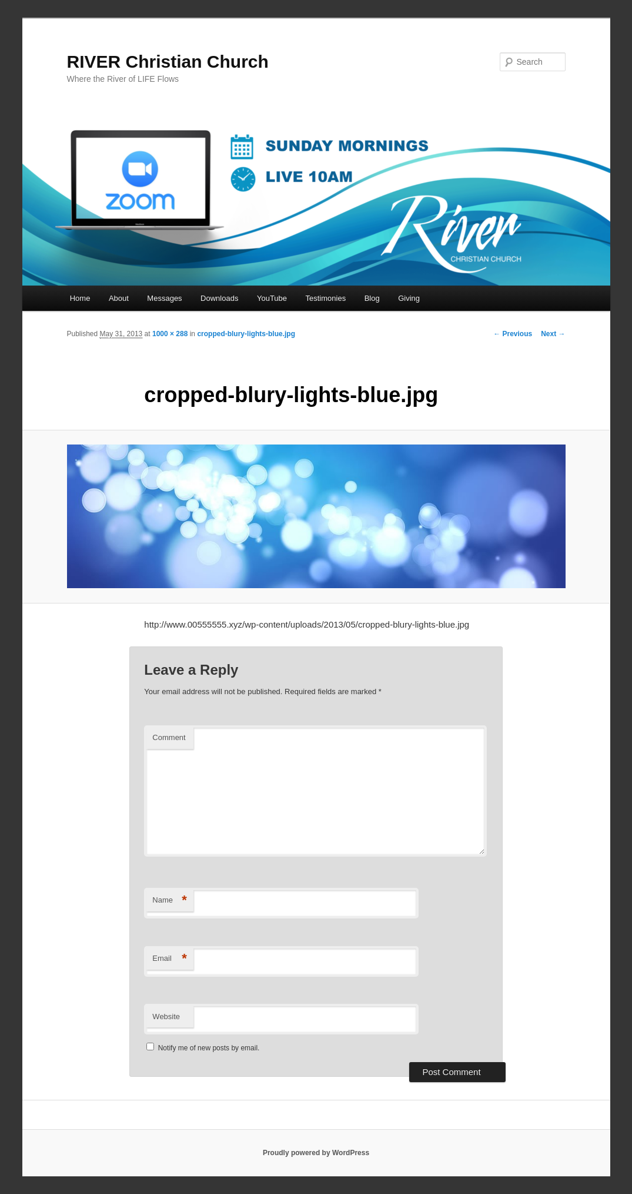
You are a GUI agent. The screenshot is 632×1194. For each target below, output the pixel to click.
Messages (164, 298)
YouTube (272, 298)
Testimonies (326, 298)
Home (80, 298)
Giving (409, 298)
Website (166, 1016)
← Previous (512, 334)
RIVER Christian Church (168, 61)
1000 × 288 (170, 334)
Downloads (219, 298)
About (119, 298)
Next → (553, 334)
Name (169, 900)
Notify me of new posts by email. (209, 1048)
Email (169, 958)
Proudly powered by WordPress (316, 1153)
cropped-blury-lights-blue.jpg (246, 334)
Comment (168, 737)
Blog (372, 298)
